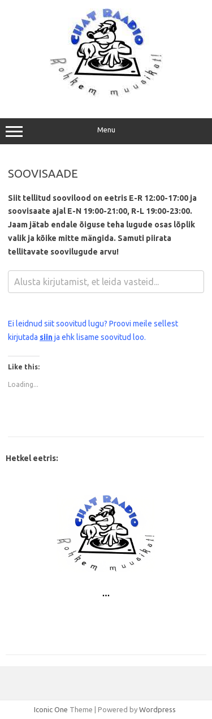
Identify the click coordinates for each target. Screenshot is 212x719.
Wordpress (157, 709)
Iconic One (51, 709)
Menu (106, 131)
